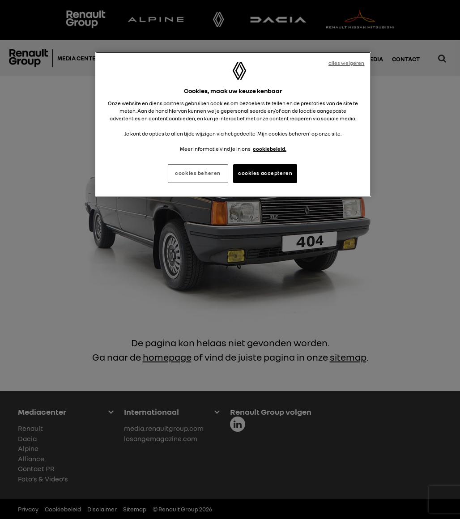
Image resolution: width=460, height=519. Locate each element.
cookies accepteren (265, 173)
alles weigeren (346, 63)
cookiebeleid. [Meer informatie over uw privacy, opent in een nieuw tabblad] (269, 149)
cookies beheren (198, 173)
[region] (233, 124)
